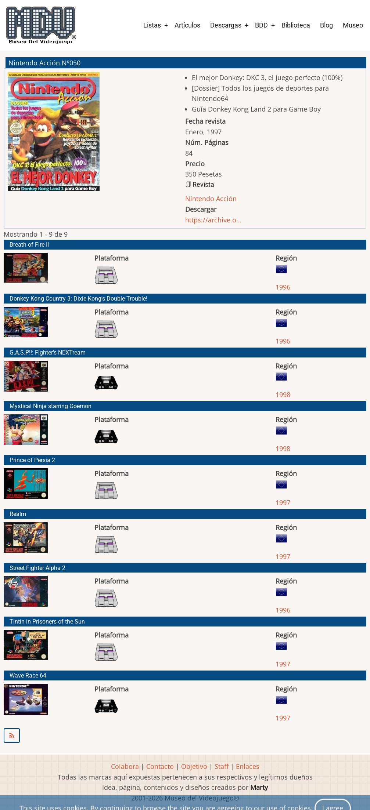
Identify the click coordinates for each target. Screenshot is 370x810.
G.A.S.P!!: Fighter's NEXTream (48, 352)
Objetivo (194, 766)
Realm (18, 514)
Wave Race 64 (28, 675)
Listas (152, 25)
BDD (261, 25)
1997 (283, 502)
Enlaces (247, 766)
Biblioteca (295, 25)
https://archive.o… (213, 219)
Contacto (160, 766)
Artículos (187, 25)
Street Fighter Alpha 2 (37, 567)
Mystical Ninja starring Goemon (50, 406)
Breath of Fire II (29, 244)
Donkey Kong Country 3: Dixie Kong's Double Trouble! (78, 298)
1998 (283, 394)
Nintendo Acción (211, 198)
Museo (353, 25)
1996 (283, 287)
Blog (326, 25)
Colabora (125, 766)
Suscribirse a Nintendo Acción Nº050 (185, 735)
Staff (222, 766)
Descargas (225, 25)
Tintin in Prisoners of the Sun (47, 621)
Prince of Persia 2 (32, 460)
